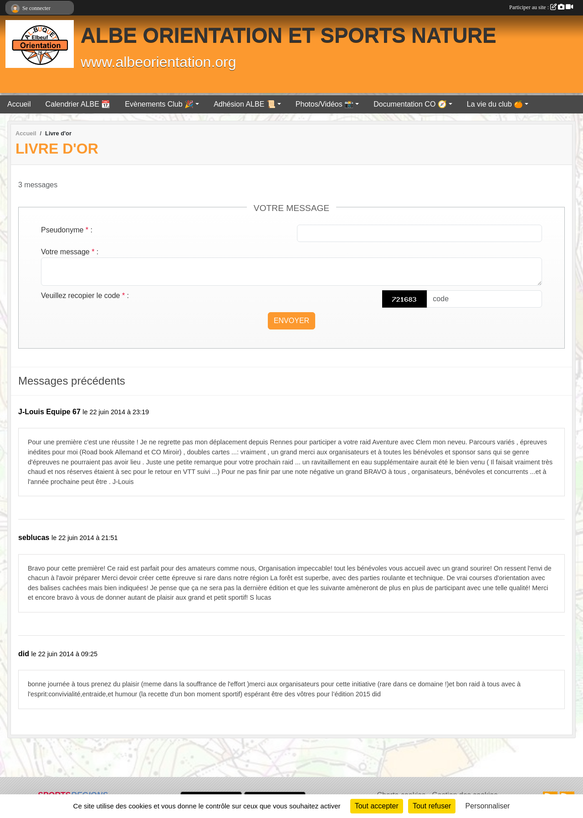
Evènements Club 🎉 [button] (159, 104)
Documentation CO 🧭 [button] (410, 104)
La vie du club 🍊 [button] (495, 104)
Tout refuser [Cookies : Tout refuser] (432, 806)
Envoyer (291, 320)
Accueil (19, 104)
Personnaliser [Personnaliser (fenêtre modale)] (487, 806)
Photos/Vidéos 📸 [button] (324, 104)
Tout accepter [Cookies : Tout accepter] (377, 806)
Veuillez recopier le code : (85, 295)
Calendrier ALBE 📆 (78, 104)
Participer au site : (541, 7)
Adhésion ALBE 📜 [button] (245, 104)
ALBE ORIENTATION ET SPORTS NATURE (288, 35)
